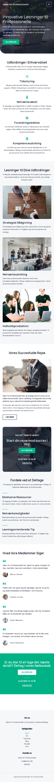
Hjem (27, 733)
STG (27, 747)
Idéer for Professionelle (16, 4)
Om (27, 736)
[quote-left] (4, 561)
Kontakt (27, 744)
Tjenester (27, 739)
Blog (27, 741)
